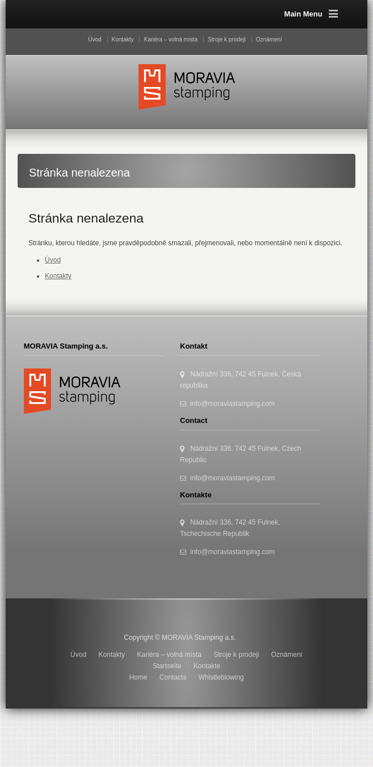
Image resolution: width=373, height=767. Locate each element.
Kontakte (207, 666)
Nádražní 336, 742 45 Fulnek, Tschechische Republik (230, 528)
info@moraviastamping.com (232, 404)
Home (138, 677)
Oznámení (269, 39)
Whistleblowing (221, 677)
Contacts (173, 677)
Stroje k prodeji (227, 39)
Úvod (94, 39)
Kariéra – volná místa (171, 39)
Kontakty (123, 39)
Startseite (167, 666)
